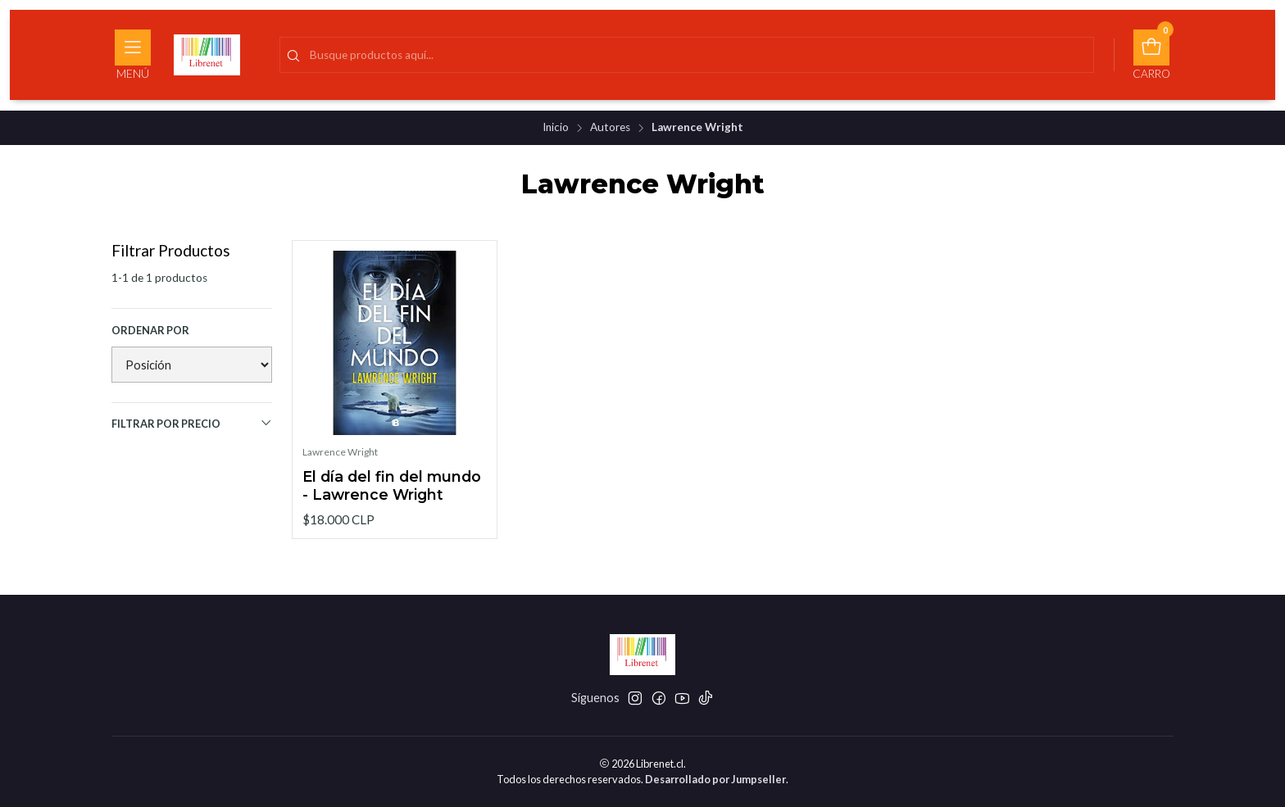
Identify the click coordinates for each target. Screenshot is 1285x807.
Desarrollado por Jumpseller (715, 779)
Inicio (556, 128)
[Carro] (1151, 55)
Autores (610, 128)
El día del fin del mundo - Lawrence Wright (391, 485)
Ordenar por (150, 330)
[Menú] (132, 55)
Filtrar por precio (191, 423)
